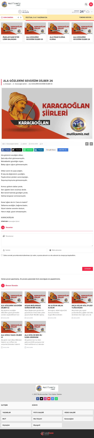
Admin (25, 144)
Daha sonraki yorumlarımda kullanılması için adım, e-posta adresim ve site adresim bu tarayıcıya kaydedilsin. (39, 255)
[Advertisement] (47, 60)
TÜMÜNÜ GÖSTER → (86, 17)
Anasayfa (7, 84)
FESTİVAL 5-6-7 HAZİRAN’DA (36, 17)
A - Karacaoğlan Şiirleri (20, 84)
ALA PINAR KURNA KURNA (57, 38)
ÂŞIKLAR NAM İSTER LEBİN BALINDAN (11, 38)
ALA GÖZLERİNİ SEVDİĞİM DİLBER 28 (81, 38)
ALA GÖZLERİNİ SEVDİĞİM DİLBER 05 (34, 38)
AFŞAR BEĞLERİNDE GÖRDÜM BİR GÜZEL (33, 306)
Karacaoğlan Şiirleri (13, 221)
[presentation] (16, 262)
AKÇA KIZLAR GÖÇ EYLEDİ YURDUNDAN (82, 306)
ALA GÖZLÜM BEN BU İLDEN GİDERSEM (33, 336)
